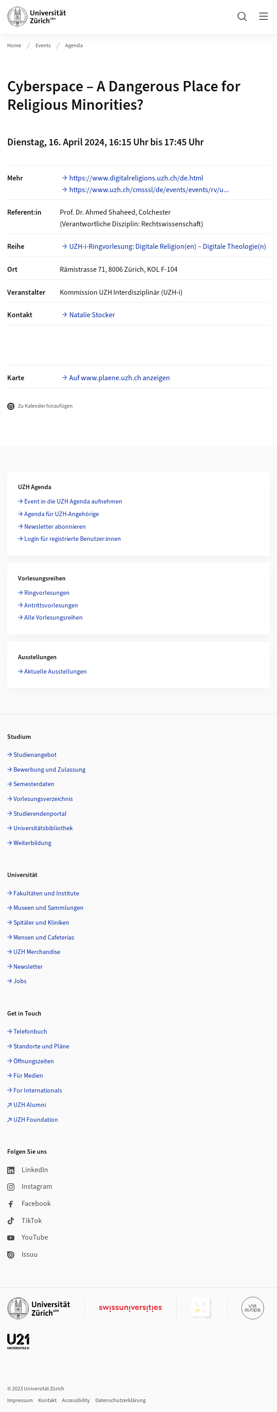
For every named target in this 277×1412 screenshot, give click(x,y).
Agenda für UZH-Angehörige (61, 514)
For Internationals (37, 1090)
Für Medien (28, 1075)
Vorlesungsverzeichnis (43, 799)
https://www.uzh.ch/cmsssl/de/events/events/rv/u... (149, 190)
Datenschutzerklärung (120, 1400)
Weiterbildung (32, 843)
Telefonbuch (30, 1031)
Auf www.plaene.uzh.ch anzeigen (119, 378)
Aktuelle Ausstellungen (55, 671)
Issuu (22, 1254)
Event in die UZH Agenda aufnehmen (73, 501)
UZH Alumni (29, 1105)
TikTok (24, 1221)
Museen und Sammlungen (48, 908)
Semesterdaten (33, 784)
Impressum (20, 1400)
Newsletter (28, 966)
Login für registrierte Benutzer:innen (72, 539)
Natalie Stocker (92, 315)
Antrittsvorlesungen (51, 605)
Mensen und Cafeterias (43, 937)
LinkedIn (27, 1170)
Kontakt (47, 1400)
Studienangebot (35, 755)
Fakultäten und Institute (46, 893)
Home (14, 45)
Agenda (74, 45)
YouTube (27, 1237)
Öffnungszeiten (33, 1061)
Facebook (29, 1204)
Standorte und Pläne (41, 1046)
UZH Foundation (35, 1119)
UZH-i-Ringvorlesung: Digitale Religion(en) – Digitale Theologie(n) (167, 247)
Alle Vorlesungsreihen (53, 617)
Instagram (29, 1187)
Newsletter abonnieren (55, 526)
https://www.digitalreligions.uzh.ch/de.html (136, 178)
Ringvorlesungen (47, 593)
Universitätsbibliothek (43, 828)
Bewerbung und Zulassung (49, 769)
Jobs (20, 981)
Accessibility (76, 1400)
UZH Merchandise (36, 952)
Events (43, 45)
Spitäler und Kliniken (41, 922)
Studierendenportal (40, 813)
